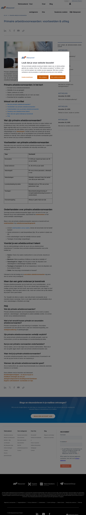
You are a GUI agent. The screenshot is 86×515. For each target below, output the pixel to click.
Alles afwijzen (43, 77)
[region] (43, 66)
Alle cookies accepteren (58, 77)
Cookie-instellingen (27, 77)
